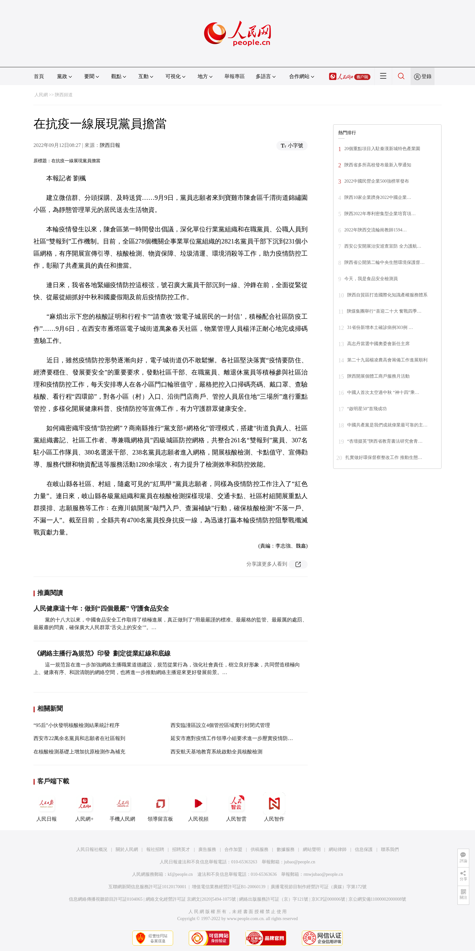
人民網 (41, 94)
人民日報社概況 (91, 849)
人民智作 (274, 807)
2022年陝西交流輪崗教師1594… (375, 230)
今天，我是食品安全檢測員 (371, 278)
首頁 (39, 76)
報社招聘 (155, 849)
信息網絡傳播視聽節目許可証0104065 (105, 899)
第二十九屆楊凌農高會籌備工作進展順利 (387, 360)
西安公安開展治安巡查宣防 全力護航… (382, 246)
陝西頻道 (64, 94)
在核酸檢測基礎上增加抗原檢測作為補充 (79, 751)
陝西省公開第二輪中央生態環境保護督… (384, 262)
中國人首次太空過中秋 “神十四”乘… (383, 392)
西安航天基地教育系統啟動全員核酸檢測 (216, 751)
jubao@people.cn (299, 862)
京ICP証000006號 (328, 899)
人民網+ (84, 807)
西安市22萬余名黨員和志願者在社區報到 (79, 738)
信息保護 (364, 849)
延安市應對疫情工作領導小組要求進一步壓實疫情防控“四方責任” (244, 738)
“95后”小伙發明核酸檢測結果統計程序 (76, 725)
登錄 (426, 76)
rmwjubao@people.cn (323, 874)
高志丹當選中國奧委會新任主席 (378, 343)
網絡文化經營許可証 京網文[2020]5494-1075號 (191, 899)
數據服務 (286, 849)
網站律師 (338, 849)
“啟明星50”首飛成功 (367, 408)
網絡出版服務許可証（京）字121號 (273, 899)
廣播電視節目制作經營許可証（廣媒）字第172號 (319, 886)
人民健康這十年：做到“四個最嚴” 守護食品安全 (101, 608)
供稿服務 (259, 849)
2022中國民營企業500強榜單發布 (376, 181)
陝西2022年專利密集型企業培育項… (380, 213)
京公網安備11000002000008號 (377, 899)
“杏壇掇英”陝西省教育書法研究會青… (384, 441)
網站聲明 (312, 849)
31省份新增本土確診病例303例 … (380, 327)
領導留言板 (160, 807)
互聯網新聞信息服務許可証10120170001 (147, 886)
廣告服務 (207, 849)
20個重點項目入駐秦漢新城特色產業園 (382, 148)
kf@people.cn (180, 874)
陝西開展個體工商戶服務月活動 (378, 376)
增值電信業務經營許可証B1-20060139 (229, 886)
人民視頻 (198, 807)
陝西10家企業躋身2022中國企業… (377, 197)
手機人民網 (122, 807)
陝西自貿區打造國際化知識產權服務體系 (387, 295)
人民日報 (46, 807)
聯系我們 (390, 849)
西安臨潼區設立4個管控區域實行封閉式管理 (220, 725)
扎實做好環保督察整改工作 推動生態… (383, 457)
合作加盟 (233, 849)
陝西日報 (110, 145)
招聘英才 (181, 849)
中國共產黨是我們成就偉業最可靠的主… (387, 425)
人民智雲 (236, 807)
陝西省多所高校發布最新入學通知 (377, 165)
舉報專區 (234, 76)
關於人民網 (127, 849)
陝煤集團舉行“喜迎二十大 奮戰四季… (384, 311)
